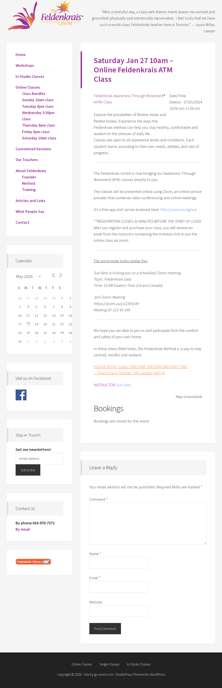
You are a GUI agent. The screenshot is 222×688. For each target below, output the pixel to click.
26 (20, 298)
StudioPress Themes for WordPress (140, 674)
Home (21, 54)
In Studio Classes (30, 76)
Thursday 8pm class (38, 125)
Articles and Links (30, 200)
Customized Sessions (33, 148)
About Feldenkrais (31, 170)
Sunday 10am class (38, 99)
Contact (22, 222)
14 (54, 315)
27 (45, 333)
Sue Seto (124, 384)
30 (54, 298)
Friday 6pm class (36, 131)
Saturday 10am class (39, 137)
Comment (98, 499)
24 (20, 333)
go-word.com (103, 674)
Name (95, 553)
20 (45, 324)
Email (95, 577)
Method (28, 183)
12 (36, 315)
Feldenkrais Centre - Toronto (46, 15)
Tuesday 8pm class (38, 106)
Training (29, 189)
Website (95, 602)
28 (36, 298)
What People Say (30, 211)
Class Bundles (33, 93)
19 (36, 324)
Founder (29, 176)
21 (54, 324)
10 (20, 315)
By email (23, 529)
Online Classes (28, 87)
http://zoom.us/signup (178, 209)
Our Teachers (27, 159)
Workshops (25, 65)
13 (45, 315)
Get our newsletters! (33, 449)
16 (70, 315)
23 (70, 324)
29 (45, 298)
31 (20, 341)
